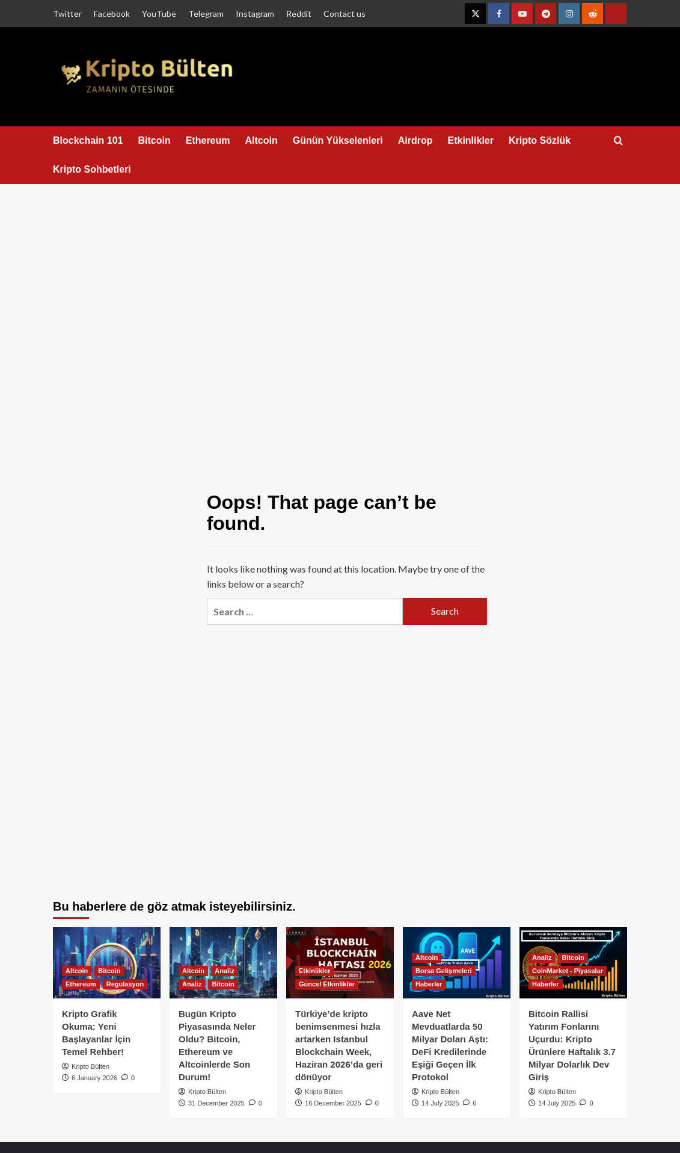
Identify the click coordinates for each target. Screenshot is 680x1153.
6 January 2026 (94, 1077)
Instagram (255, 13)
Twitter (67, 13)
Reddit (298, 13)
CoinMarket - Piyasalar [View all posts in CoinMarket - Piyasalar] (567, 970)
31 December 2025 (216, 1103)
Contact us (344, 13)
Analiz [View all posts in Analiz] (224, 970)
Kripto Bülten (90, 1066)
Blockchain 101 (88, 140)
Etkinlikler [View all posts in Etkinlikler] (315, 970)
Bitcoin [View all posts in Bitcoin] (109, 970)
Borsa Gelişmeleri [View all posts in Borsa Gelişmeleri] (443, 970)
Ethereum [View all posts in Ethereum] (81, 984)
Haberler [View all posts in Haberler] (429, 984)
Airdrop (415, 140)
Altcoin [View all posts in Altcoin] (77, 970)
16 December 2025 (333, 1103)
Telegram (206, 13)
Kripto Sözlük (540, 140)
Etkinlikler (470, 140)
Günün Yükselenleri (338, 140)
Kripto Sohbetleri (92, 169)
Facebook (112, 13)
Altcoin (261, 140)
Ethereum (208, 140)
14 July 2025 (440, 1103)
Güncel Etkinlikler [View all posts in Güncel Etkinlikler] (327, 984)
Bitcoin (154, 140)
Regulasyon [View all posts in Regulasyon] (125, 984)
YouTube (159, 13)
